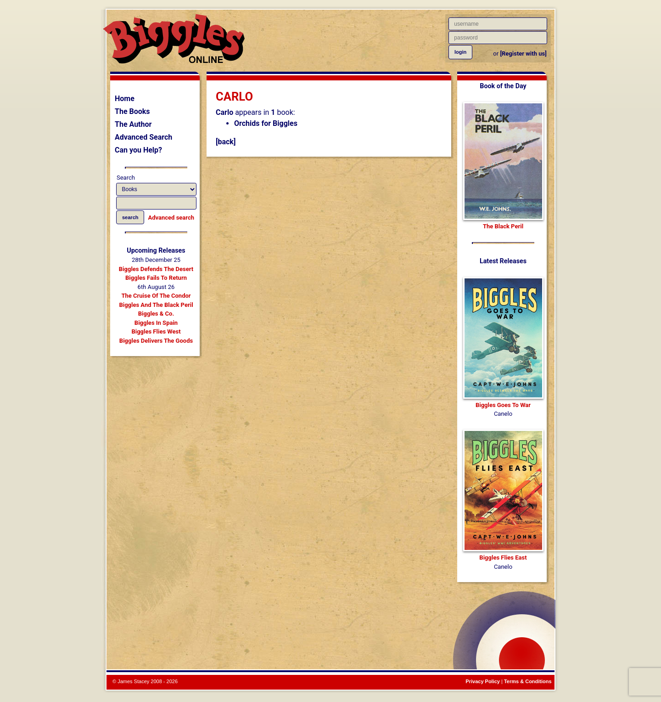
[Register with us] (523, 53)
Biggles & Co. (156, 313)
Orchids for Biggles (265, 123)
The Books (132, 111)
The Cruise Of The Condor (155, 295)
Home (124, 98)
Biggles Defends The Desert (156, 269)
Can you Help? (138, 150)
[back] (225, 141)
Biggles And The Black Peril (156, 304)
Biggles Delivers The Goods (156, 340)
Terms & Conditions (528, 681)
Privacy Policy (482, 681)
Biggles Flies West (155, 331)
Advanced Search (143, 137)
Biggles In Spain (156, 322)
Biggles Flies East (503, 557)
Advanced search (171, 217)
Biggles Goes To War (503, 405)
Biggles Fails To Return (156, 277)
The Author (133, 124)
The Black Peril (503, 226)
